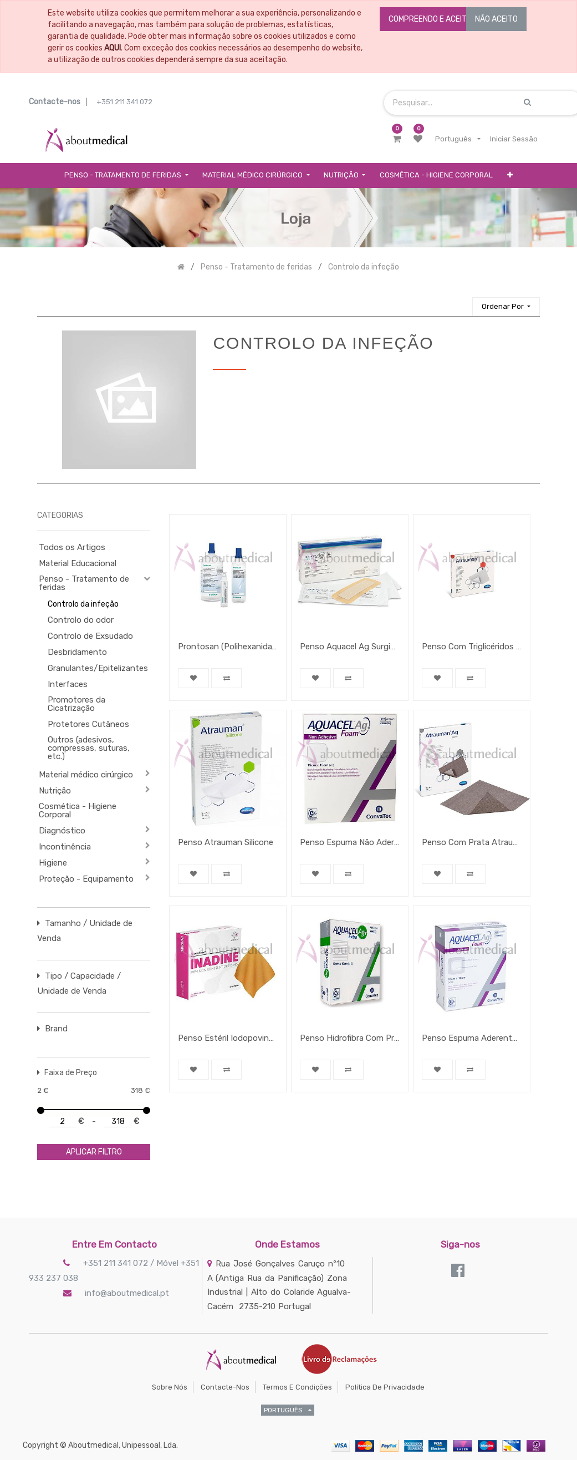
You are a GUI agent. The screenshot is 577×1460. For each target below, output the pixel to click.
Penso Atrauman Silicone (225, 842)
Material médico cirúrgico (86, 775)
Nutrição (55, 791)
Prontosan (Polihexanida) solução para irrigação (228, 647)
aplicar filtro (94, 1152)
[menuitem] (436, 175)
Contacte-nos (225, 1387)
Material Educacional (77, 563)
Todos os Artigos (72, 547)
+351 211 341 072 (124, 102)
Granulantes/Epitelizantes (94, 668)
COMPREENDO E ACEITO (430, 19)
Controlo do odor (81, 620)
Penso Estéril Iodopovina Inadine (228, 1038)
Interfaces (68, 684)
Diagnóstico (62, 831)
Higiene (53, 863)
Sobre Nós (169, 1387)
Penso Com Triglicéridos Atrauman (472, 647)
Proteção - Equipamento (86, 879)
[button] (510, 175)
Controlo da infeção (83, 604)
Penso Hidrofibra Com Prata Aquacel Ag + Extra (350, 1038)
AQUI (112, 48)
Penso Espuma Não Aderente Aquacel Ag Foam (350, 842)
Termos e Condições (297, 1387)
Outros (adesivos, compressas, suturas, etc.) (89, 748)
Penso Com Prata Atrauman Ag (472, 842)
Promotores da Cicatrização (76, 704)
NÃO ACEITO (496, 19)
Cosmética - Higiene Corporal (77, 810)
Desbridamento (77, 652)
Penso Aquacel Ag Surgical (350, 647)
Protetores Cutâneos (88, 724)
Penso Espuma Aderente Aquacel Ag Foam (472, 1038)
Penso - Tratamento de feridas (84, 583)
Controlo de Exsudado (90, 636)
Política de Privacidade (385, 1387)
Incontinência (65, 847)
